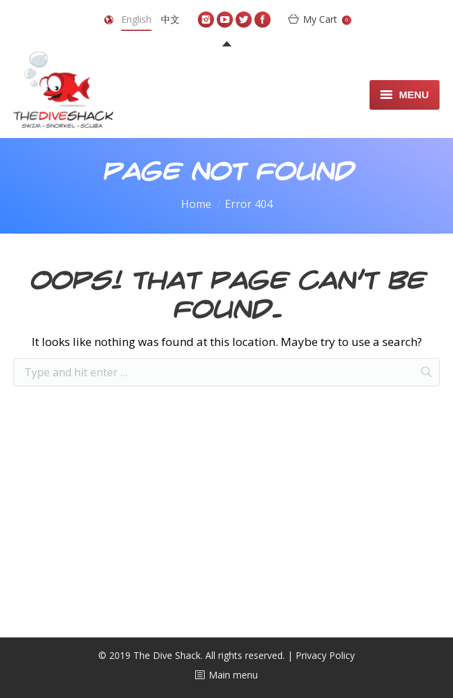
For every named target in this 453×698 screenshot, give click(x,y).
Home (196, 204)
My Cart (327, 19)
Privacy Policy (325, 655)
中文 (170, 19)
